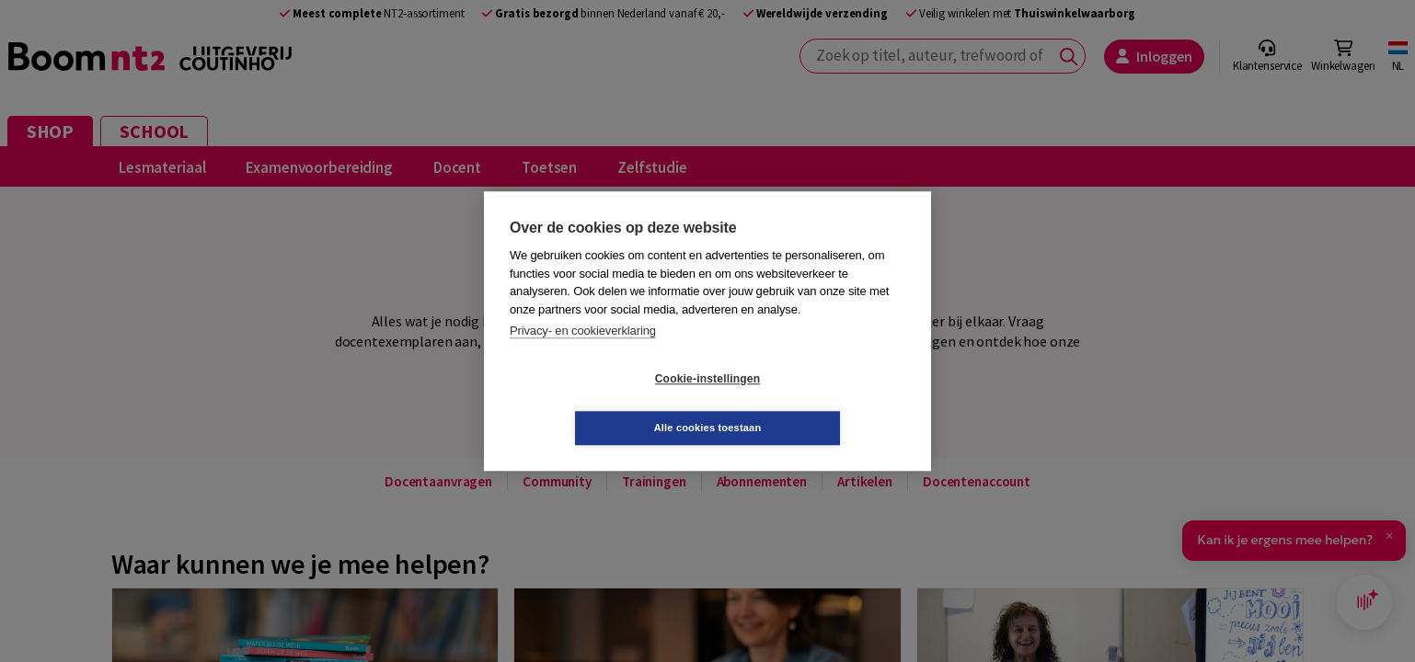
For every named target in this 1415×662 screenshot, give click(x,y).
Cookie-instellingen (598, 403)
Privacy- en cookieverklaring (583, 355)
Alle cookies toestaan (817, 402)
